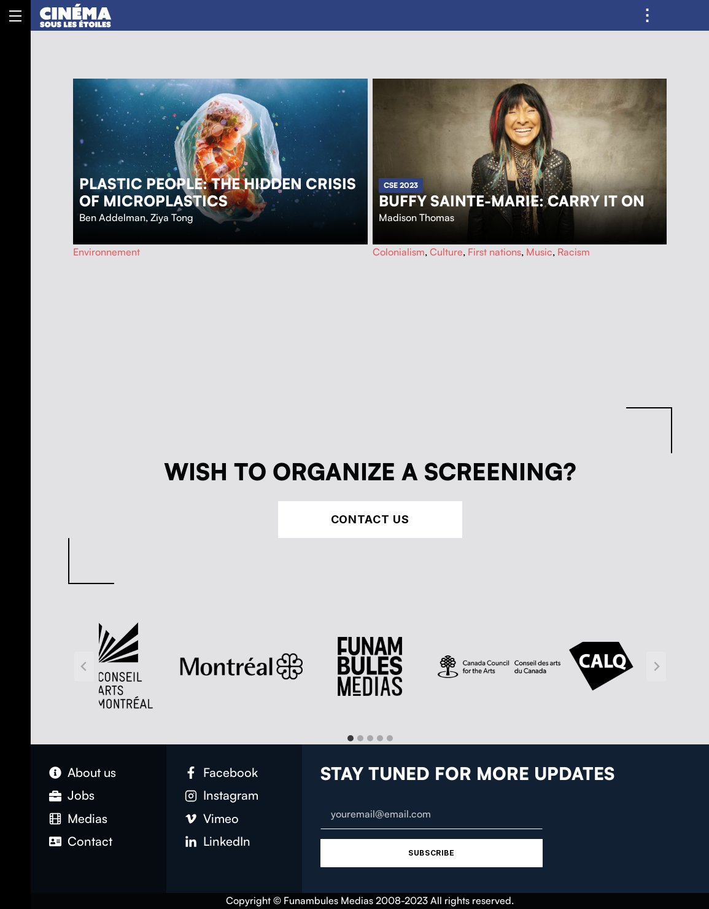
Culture (446, 252)
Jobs (81, 795)
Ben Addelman (112, 217)
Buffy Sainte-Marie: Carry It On (512, 201)
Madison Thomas (416, 217)
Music (539, 252)
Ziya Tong (171, 217)
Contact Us (370, 519)
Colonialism (399, 252)
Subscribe (431, 852)
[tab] (350, 738)
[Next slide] (656, 666)
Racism (573, 252)
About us (92, 772)
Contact (90, 841)
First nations (494, 252)
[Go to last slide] (84, 666)
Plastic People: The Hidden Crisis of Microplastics (217, 192)
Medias (87, 818)
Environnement (106, 252)
